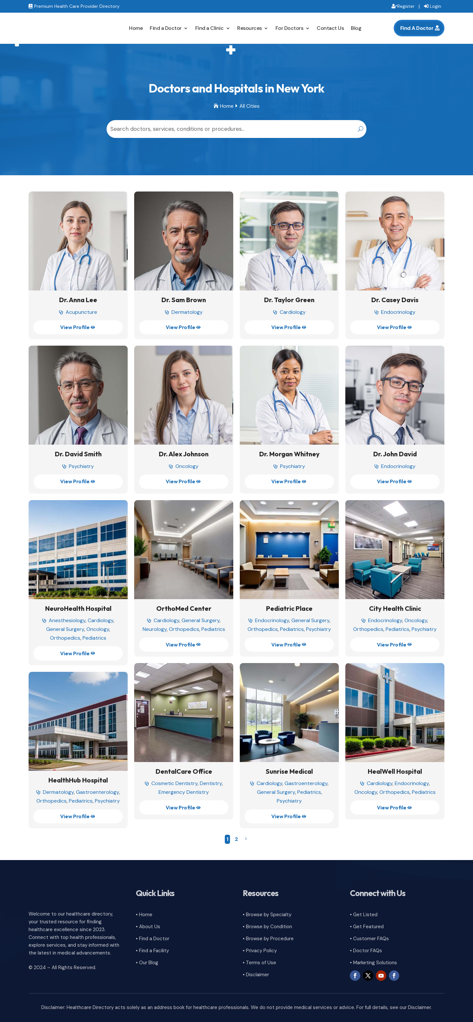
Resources (249, 28)
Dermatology (187, 312)
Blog (356, 28)
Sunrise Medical (289, 771)
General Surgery (65, 629)
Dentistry (211, 783)
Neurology (155, 629)
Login (435, 6)
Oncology (186, 466)
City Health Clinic (395, 608)
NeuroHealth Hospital (78, 608)
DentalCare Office (184, 771)
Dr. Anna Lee (78, 300)
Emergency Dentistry (184, 792)
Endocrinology (398, 312)
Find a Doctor (166, 28)
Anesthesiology (67, 620)
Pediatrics (94, 637)
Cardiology (293, 312)
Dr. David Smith (78, 454)
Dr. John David (395, 454)
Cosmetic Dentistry (174, 783)
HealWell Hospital (395, 771)
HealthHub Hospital (78, 780)
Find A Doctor (417, 28)
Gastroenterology (306, 783)
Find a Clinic (209, 28)
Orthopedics (65, 637)
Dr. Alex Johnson (184, 454)
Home (136, 28)
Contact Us (330, 28)
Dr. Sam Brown (183, 300)
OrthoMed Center (183, 608)
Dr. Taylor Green (289, 300)
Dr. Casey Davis (394, 300)
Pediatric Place (289, 608)
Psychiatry (81, 466)
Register (406, 6)
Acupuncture (81, 312)
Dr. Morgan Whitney (289, 454)
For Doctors (289, 28)
